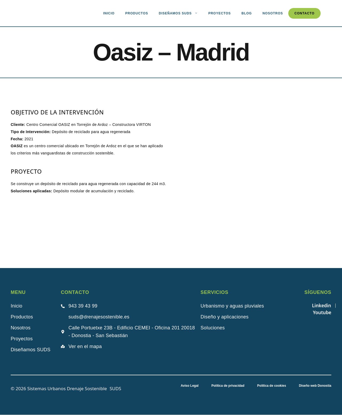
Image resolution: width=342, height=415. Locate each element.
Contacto (304, 13)
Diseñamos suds (181, 13)
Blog (247, 13)
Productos (136, 13)
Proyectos (219, 13)
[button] (187, 151)
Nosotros (272, 13)
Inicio (109, 13)
